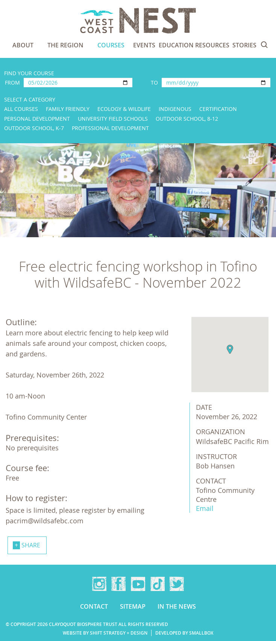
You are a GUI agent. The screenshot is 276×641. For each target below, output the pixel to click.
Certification (218, 108)
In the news (177, 606)
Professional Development (110, 128)
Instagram (99, 584)
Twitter (177, 584)
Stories (244, 45)
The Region (65, 45)
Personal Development (37, 118)
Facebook (118, 584)
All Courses (21, 108)
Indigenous (175, 108)
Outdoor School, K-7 (34, 128)
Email (205, 508)
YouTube (138, 584)
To (154, 82)
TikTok (157, 584)
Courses (110, 45)
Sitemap (133, 606)
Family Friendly (67, 108)
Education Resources (194, 45)
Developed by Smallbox (184, 633)
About (22, 45)
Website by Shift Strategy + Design (105, 633)
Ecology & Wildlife (124, 108)
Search (264, 44)
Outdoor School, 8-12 (187, 118)
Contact (94, 606)
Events (144, 45)
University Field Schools (113, 118)
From (12, 82)
